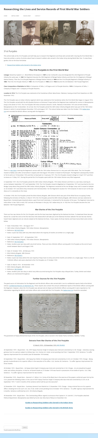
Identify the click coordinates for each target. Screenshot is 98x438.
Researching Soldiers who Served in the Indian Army (24, 65)
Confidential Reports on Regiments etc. (21, 286)
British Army (15, 16)
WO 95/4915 (18, 255)
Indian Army (27, 16)
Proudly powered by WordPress (12, 430)
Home (5, 16)
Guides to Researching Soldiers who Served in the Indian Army (49, 403)
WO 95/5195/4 (19, 230)
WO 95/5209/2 (19, 242)
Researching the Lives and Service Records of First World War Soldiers (47, 9)
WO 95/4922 (18, 269)
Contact (37, 16)
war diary (14, 170)
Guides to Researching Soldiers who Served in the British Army (49, 408)
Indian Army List (68, 290)
